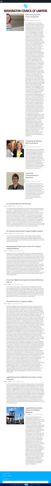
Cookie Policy (9, 475)
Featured (39, 20)
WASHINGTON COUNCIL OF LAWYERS (25, 10)
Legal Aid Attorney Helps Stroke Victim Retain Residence (34, 410)
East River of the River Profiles (31, 20)
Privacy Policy (5, 475)
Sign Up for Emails (6, 473)
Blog (24, 20)
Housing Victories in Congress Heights (19, 301)
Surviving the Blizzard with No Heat (18, 204)
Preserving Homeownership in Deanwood (32, 175)
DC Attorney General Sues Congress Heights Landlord (24, 231)
